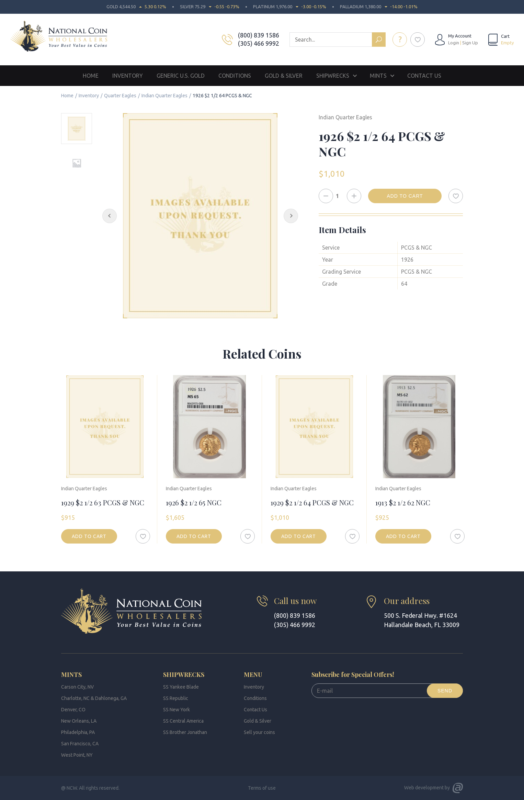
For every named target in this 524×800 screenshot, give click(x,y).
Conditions (234, 76)
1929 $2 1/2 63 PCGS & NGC (102, 502)
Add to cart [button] (89, 536)
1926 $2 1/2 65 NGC (193, 502)
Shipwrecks (332, 76)
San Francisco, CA (80, 743)
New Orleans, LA (78, 721)
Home (91, 76)
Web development (424, 787)
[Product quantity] (340, 196)
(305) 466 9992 (258, 43)
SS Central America (183, 721)
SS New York (176, 709)
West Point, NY (77, 755)
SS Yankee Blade (181, 687)
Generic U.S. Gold (181, 76)
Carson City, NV (77, 687)
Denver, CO (73, 709)
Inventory (127, 76)
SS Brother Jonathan (185, 732)
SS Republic (175, 698)
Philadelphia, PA (78, 732)
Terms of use (262, 788)
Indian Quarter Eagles (164, 95)
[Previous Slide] (109, 216)
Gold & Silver (284, 76)
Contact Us (424, 76)
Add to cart (405, 196)
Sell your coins (259, 732)
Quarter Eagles (120, 95)
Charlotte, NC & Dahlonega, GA (94, 698)
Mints (378, 76)
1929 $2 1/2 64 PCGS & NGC (312, 502)
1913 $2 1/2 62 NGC (402, 502)
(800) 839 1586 (258, 35)
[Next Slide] (291, 216)
